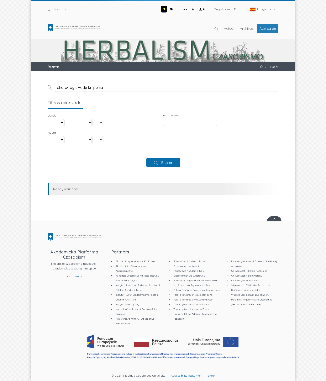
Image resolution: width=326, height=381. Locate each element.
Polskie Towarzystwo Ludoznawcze (192, 299)
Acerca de (267, 28)
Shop (211, 375)
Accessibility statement (187, 375)
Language (262, 9)
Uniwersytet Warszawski (245, 280)
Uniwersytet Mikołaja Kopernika (249, 270)
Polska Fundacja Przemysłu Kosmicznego (196, 290)
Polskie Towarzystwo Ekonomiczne (192, 294)
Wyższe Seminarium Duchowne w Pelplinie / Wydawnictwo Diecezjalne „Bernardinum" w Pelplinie (251, 299)
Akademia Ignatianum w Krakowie (135, 261)
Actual (229, 28)
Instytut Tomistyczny (127, 304)
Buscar (166, 162)
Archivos (247, 28)
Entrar (238, 9)
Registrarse (222, 9)
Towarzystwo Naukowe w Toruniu (192, 309)
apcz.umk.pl (74, 276)
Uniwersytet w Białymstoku (246, 275)
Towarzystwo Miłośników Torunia (191, 304)
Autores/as (170, 115)
